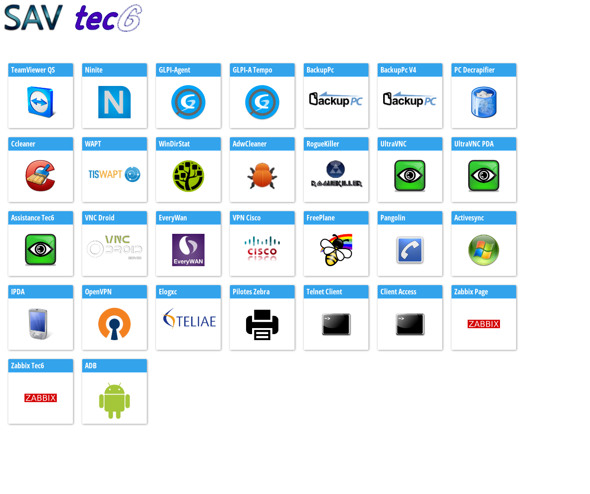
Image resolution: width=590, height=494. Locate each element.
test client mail (25, 469)
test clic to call (25, 478)
